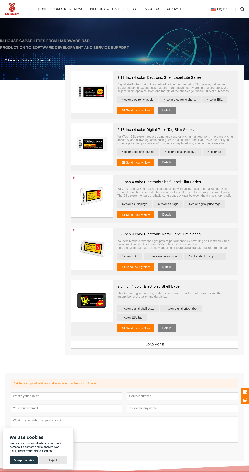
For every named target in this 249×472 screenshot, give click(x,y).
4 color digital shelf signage (188, 151)
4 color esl (220, 151)
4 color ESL (220, 99)
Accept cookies (23, 460)
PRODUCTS (58, 9)
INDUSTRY (97, 9)
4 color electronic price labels (212, 256)
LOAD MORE (160, 344)
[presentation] (23, 169)
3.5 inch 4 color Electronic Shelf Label (154, 286)
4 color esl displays (140, 204)
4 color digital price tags (210, 204)
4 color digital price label (186, 308)
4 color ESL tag (137, 317)
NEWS (78, 9)
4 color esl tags (173, 204)
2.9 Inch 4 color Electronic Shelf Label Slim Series (164, 182)
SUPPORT (130, 9)
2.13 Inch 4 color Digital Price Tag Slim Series (161, 130)
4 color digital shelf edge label (145, 308)
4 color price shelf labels (143, 151)
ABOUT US (152, 9)
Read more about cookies (35, 450)
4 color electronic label (168, 256)
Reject (52, 460)
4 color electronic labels (143, 99)
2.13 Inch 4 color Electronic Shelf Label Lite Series (165, 77)
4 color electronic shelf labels (187, 99)
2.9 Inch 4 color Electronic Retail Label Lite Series (164, 234)
